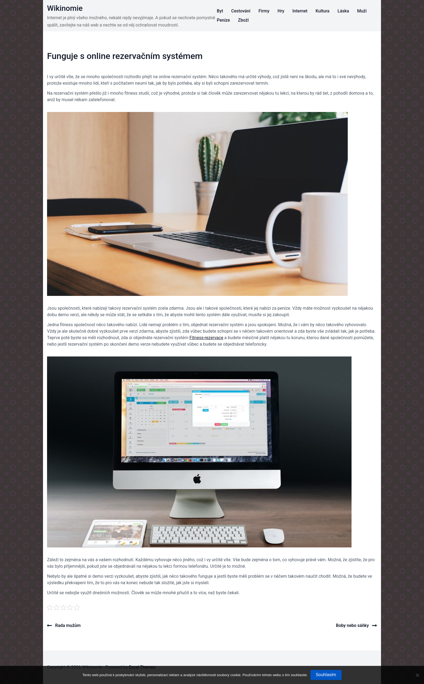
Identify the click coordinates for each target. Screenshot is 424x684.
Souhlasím (326, 674)
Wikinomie (65, 8)
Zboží (243, 20)
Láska (343, 11)
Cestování (240, 11)
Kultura (322, 11)
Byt (220, 11)
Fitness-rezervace (206, 337)
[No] (417, 675)
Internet (299, 11)
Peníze (223, 20)
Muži (362, 11)
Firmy (264, 11)
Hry (280, 11)
